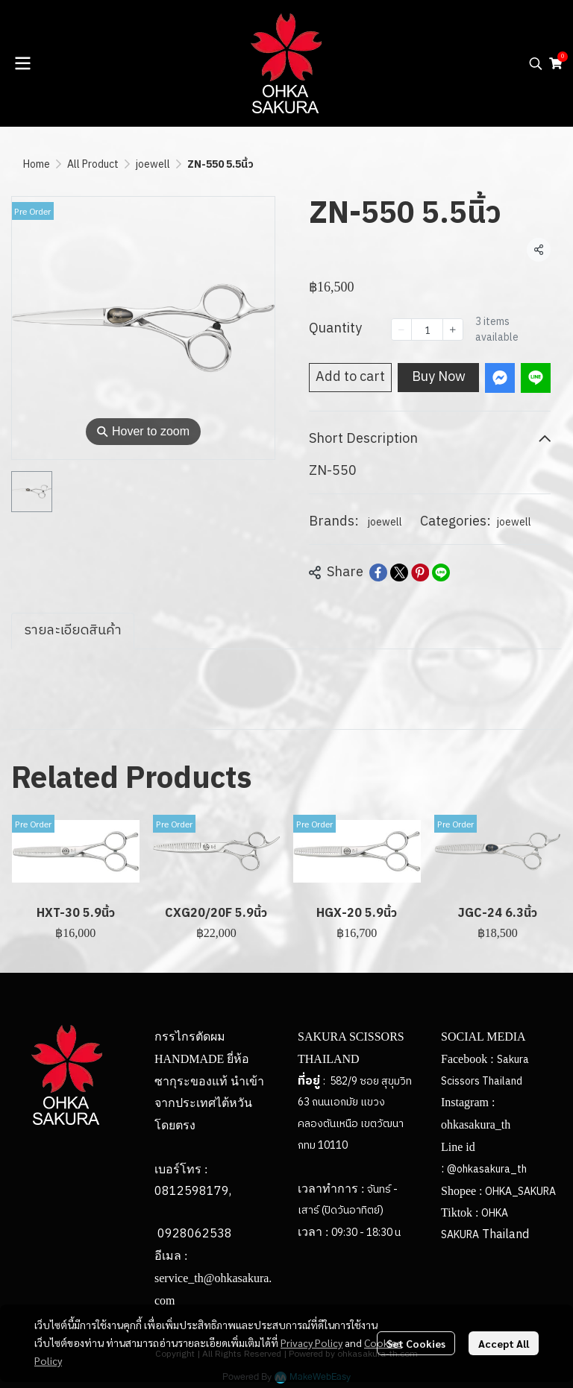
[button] (535, 63)
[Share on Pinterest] (420, 572)
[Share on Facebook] (378, 572)
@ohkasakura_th (487, 1169)
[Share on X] (399, 572)
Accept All (503, 1343)
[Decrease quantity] (401, 329)
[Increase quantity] (453, 329)
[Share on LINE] (441, 572)
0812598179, (192, 1192)
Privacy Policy (311, 1342)
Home (36, 164)
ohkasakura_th (475, 1124)
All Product (93, 164)
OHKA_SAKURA (520, 1191)
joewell (153, 164)
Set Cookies (415, 1343)
